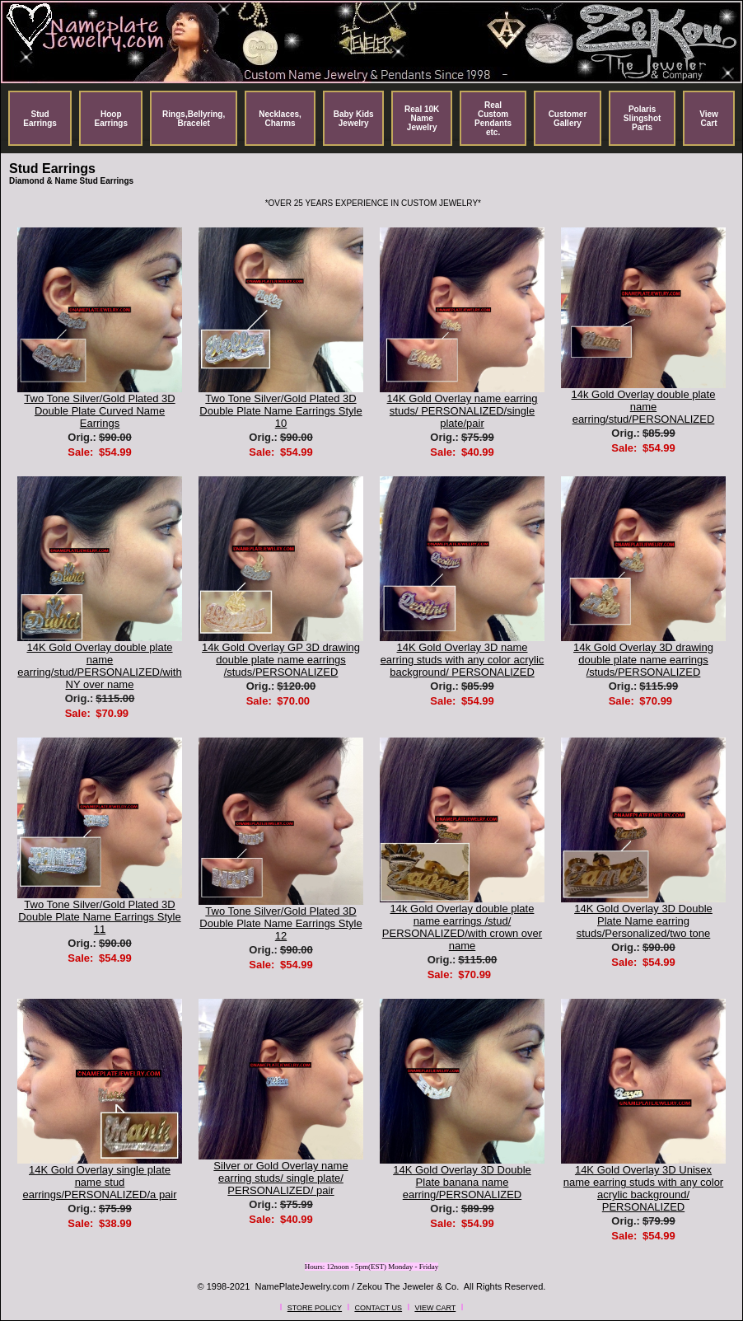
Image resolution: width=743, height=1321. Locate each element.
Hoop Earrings (111, 119)
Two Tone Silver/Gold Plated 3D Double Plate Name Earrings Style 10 (280, 410)
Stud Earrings (40, 119)
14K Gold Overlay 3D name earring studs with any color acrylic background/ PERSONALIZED (462, 659)
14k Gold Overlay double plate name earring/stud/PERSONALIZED (644, 406)
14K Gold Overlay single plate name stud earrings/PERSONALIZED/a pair (99, 1182)
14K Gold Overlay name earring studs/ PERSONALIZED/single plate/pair (462, 410)
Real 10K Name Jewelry (421, 118)
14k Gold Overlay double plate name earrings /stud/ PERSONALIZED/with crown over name (462, 927)
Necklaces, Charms (280, 119)
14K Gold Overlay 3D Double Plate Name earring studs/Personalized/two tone (643, 920)
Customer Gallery (568, 119)
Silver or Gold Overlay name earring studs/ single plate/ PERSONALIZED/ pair (280, 1178)
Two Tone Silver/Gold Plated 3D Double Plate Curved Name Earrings (99, 410)
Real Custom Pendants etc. (493, 119)
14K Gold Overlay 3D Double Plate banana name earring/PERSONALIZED (462, 1182)
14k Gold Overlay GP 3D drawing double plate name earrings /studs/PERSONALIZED (281, 659)
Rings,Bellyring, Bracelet (193, 119)
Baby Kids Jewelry (354, 119)
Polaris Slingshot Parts (642, 118)
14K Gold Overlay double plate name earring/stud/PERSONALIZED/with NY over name (99, 666)
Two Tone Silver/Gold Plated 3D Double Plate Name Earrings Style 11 (99, 916)
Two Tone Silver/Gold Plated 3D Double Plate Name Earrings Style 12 (280, 923)
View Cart (708, 119)
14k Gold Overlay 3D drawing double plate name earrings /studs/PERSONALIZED (643, 659)
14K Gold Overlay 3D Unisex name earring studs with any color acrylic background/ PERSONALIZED (643, 1188)
